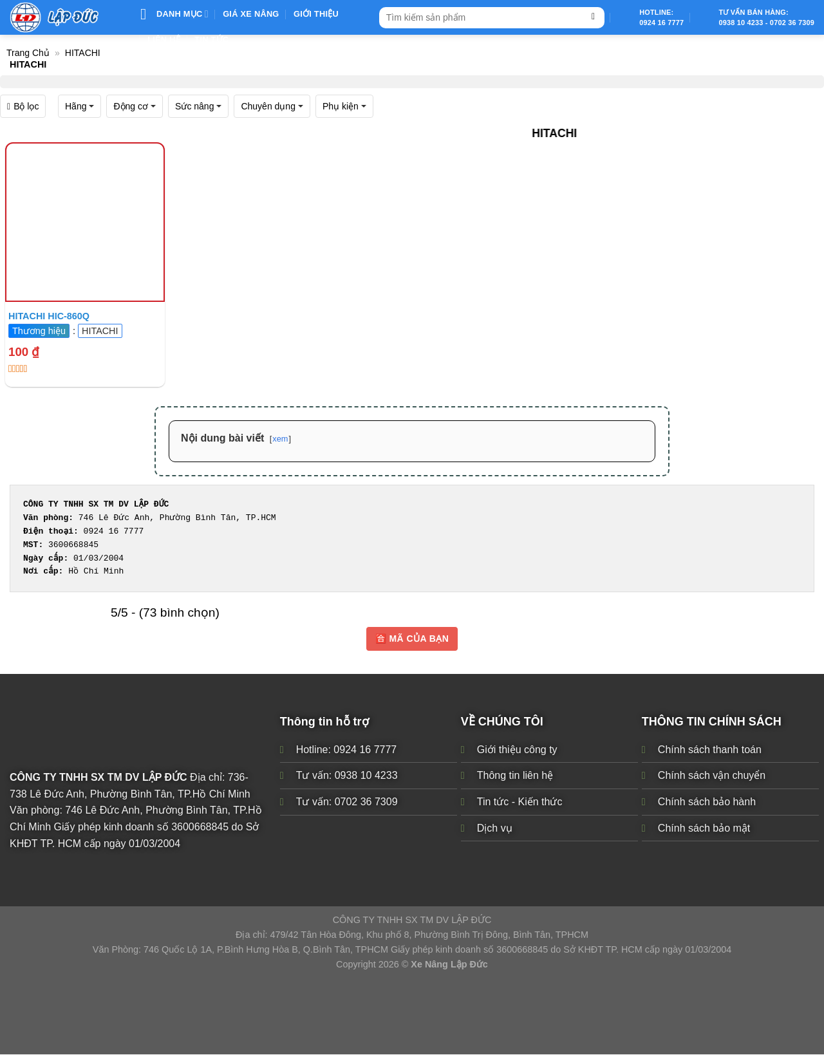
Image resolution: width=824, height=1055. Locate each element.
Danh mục (174, 14)
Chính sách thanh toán (710, 749)
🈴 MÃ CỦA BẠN (412, 638)
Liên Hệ (163, 39)
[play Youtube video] (85, 222)
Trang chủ (28, 53)
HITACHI (82, 53)
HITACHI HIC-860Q (48, 316)
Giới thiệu (316, 14)
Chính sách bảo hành (707, 801)
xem (280, 438)
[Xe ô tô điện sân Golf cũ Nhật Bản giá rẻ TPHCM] (85, 222)
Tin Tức (211, 39)
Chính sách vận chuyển (711, 775)
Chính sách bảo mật (704, 828)
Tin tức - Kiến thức (520, 801)
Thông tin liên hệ (515, 775)
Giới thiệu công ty (517, 749)
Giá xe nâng (251, 14)
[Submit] (593, 17)
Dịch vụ (494, 828)
